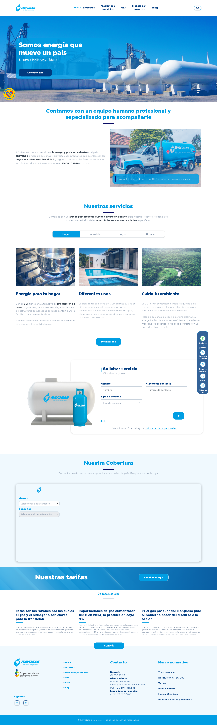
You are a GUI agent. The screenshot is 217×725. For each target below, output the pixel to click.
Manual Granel (166, 688)
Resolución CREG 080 (171, 677)
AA (198, 8)
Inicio (77, 7)
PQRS (66, 683)
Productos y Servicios (107, 8)
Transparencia (166, 672)
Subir (109, 645)
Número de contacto (158, 383)
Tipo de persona (111, 396)
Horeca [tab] (150, 234)
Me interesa (108, 341)
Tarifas (162, 683)
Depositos (25, 509)
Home (66, 662)
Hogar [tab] (66, 234)
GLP (123, 7)
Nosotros (89, 7)
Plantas (23, 498)
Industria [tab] (95, 234)
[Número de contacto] (166, 389)
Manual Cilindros (168, 694)
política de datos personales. (161, 428)
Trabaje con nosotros (139, 8)
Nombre (106, 383)
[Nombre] (121, 389)
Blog (155, 7)
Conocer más (35, 72)
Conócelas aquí (153, 577)
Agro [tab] (123, 234)
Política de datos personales (175, 699)
